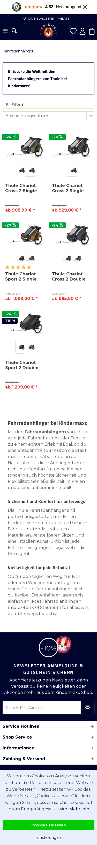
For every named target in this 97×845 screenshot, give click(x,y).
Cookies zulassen (48, 825)
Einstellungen (48, 837)
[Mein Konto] (82, 31)
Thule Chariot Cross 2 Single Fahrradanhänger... (72, 188)
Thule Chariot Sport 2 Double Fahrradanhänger (24, 365)
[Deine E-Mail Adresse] (48, 707)
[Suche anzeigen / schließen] (14, 31)
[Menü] (5, 31)
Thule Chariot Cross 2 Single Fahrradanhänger (24, 188)
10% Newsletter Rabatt (48, 18)
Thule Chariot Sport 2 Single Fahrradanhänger (24, 277)
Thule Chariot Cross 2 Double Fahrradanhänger (71, 277)
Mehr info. (79, 809)
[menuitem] (5, 31)
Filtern (15, 104)
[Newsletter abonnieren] (87, 707)
